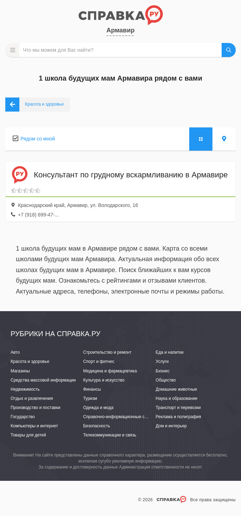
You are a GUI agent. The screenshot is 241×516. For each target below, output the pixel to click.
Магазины (20, 371)
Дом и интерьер (171, 425)
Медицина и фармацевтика (110, 371)
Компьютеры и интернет (34, 425)
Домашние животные (176, 389)
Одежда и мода (98, 407)
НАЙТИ (228, 50)
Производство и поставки (35, 407)
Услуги (162, 361)
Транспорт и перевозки (178, 407)
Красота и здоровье (30, 361)
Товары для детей (28, 435)
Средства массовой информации (43, 380)
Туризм (90, 398)
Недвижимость (25, 389)
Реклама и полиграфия (178, 416)
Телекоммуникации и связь (109, 435)
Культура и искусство (104, 380)
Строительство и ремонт (107, 352)
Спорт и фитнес (99, 361)
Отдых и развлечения (32, 398)
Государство (23, 416)
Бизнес (162, 371)
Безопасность (96, 425)
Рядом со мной (37, 138)
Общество (166, 380)
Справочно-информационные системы (121, 416)
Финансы (92, 389)
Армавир (120, 30)
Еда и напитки (170, 352)
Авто (15, 352)
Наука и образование (176, 398)
